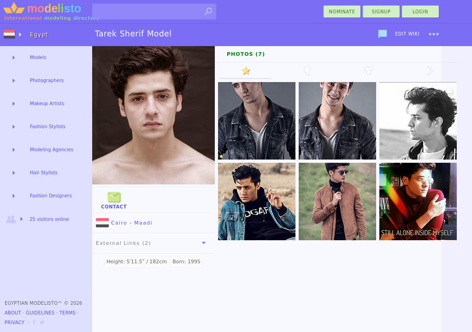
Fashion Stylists (47, 126)
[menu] (433, 34)
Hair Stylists (44, 172)
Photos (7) (246, 54)
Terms (67, 312)
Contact (114, 199)
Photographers (47, 80)
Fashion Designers (51, 195)
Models (38, 57)
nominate (342, 11)
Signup (381, 11)
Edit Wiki (407, 33)
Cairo (111, 223)
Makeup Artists (47, 103)
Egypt (39, 34)
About (13, 312)
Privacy (14, 322)
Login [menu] (420, 11)
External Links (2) (152, 243)
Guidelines (40, 312)
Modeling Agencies (51, 149)
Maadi (143, 223)
